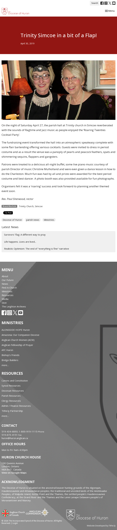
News (5, 283)
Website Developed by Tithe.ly (101, 525)
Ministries (49, 219)
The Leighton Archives (14, 306)
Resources (7, 295)
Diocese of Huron (12, 219)
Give (4, 302)
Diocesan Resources (13, 390)
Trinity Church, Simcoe (31, 206)
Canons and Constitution (15, 380)
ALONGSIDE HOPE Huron (16, 329)
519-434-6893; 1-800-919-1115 (20, 431)
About (5, 276)
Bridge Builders (10, 360)
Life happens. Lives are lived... (20, 241)
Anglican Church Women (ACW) (18, 339)
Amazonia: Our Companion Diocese (20, 334)
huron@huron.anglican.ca (15, 438)
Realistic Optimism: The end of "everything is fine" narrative (36, 248)
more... (5, 365)
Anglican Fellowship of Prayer (17, 345)
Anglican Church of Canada (13, 513)
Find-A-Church (9, 287)
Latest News (10, 227)
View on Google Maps (14, 472)
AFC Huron (7, 350)
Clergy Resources (11, 400)
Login (15, 523)
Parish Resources (11, 395)
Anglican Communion (37, 512)
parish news (32, 219)
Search (94, 3)
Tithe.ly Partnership (12, 410)
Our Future (8, 280)
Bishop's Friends (10, 355)
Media (5, 298)
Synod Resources (11, 385)
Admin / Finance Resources (16, 405)
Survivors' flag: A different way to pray (25, 234)
